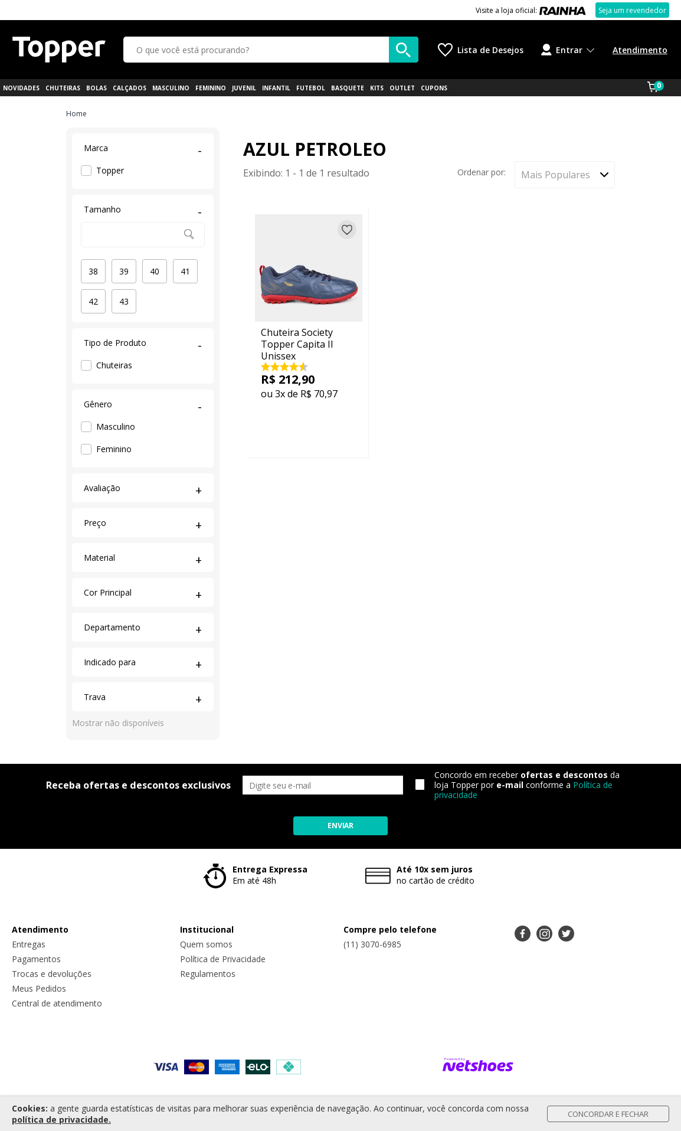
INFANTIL (276, 88)
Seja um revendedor (632, 10)
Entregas (28, 944)
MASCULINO (170, 88)
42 (93, 301)
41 (185, 271)
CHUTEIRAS (62, 88)
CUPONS (434, 88)
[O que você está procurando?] (270, 50)
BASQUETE (347, 88)
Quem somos (206, 944)
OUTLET (402, 88)
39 (124, 271)
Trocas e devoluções (51, 973)
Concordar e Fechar (608, 1114)
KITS (377, 88)
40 (154, 271)
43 (124, 301)
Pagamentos (36, 959)
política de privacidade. (61, 1119)
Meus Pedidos (39, 988)
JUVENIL (244, 88)
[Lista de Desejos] (480, 50)
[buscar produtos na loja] (403, 50)
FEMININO (210, 88)
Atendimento (640, 49)
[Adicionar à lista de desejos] (347, 229)
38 (93, 271)
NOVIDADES (21, 88)
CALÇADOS (129, 88)
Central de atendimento (57, 1003)
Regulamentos (207, 973)
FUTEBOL (310, 88)
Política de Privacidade (223, 959)
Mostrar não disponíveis (118, 722)
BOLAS (96, 88)
